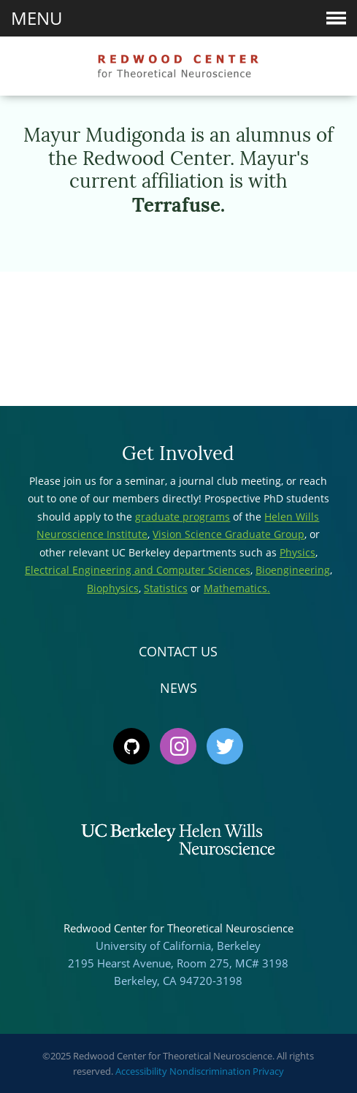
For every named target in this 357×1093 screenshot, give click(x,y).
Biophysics (113, 588)
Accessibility (141, 1071)
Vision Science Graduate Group (228, 534)
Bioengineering (293, 570)
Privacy (268, 1071)
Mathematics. (237, 588)
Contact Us (178, 651)
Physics (297, 552)
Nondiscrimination (209, 1071)
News (178, 688)
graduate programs (182, 517)
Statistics (166, 588)
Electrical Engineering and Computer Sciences (137, 570)
